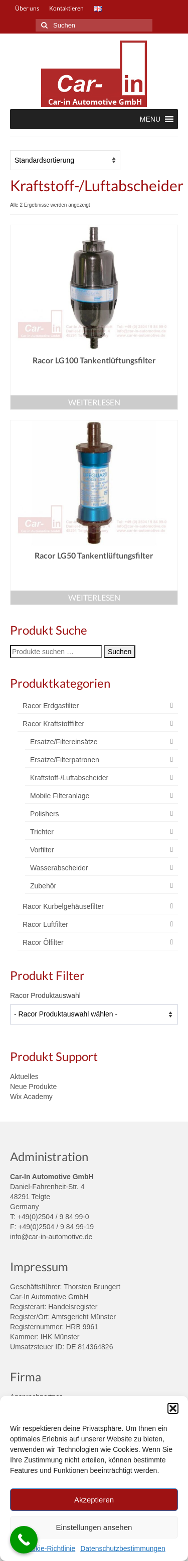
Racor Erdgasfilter (51, 706)
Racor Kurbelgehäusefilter (63, 906)
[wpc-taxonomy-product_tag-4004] (94, 1014)
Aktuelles (24, 1077)
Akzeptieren (94, 1499)
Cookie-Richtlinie (49, 1548)
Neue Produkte (33, 1087)
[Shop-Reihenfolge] (65, 160)
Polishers (44, 814)
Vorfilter (42, 850)
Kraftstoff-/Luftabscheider (69, 778)
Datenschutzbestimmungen (122, 1548)
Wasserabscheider (59, 868)
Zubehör (43, 886)
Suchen (119, 652)
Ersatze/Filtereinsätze (64, 742)
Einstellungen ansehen (94, 1527)
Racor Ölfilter (43, 942)
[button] (173, 1408)
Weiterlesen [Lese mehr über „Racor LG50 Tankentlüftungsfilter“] (94, 597)
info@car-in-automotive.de (51, 1237)
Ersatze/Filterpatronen (64, 760)
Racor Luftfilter (45, 924)
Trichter (42, 832)
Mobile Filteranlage (59, 796)
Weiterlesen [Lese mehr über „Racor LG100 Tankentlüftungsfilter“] (94, 402)
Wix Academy (31, 1097)
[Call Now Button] (24, 1539)
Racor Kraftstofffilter (53, 724)
